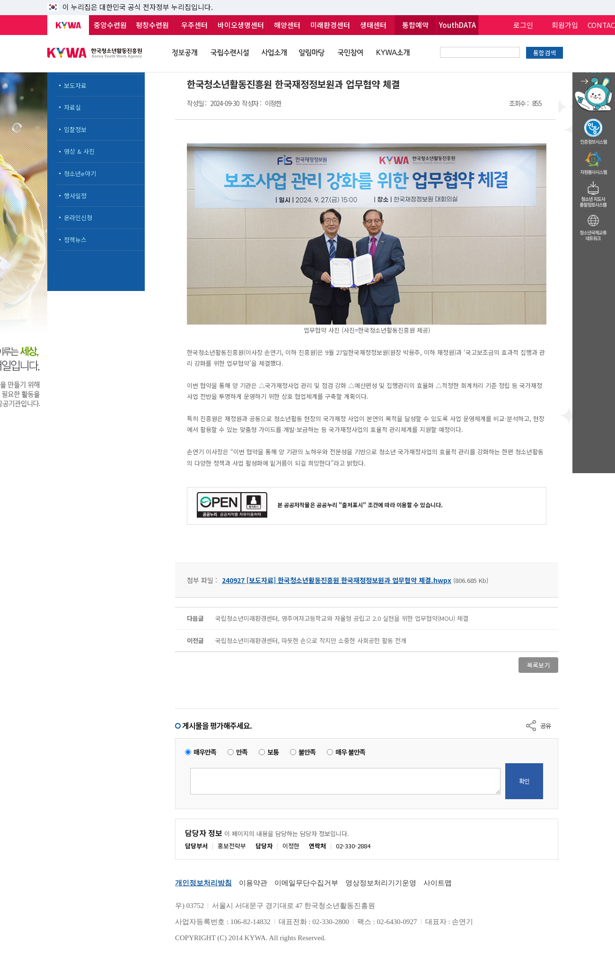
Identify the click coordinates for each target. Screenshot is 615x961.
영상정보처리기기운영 (380, 883)
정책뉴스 (75, 239)
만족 (241, 752)
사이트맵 (437, 883)
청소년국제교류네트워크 (593, 226)
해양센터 (287, 25)
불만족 (307, 752)
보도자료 (75, 85)
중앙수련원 (110, 25)
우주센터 (194, 25)
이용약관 (253, 883)
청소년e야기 (80, 173)
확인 (524, 780)
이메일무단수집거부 (306, 883)
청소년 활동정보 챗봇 (593, 73)
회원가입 (565, 25)
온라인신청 (78, 217)
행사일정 (75, 195)
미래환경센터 (330, 25)
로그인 (523, 25)
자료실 (72, 107)
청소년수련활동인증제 (593, 129)
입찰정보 (75, 129)
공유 (545, 725)
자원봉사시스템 (593, 160)
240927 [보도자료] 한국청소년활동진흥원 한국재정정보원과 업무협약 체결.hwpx (336, 580)
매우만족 (204, 752)
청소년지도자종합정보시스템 (593, 191)
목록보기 (538, 665)
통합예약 (415, 25)
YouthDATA (457, 25)
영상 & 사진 (79, 151)
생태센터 (373, 25)
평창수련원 (152, 25)
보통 (273, 752)
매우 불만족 (350, 752)
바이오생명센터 (241, 25)
